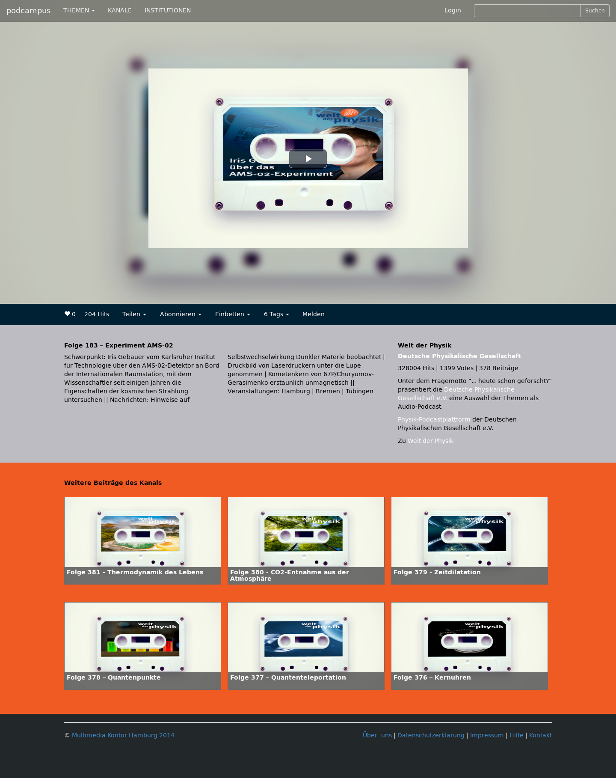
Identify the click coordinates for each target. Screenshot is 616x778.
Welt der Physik (430, 441)
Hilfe (516, 735)
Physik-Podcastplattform (434, 419)
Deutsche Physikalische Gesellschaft (459, 356)
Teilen (134, 314)
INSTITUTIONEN (168, 10)
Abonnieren (180, 314)
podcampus (28, 10)
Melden (313, 314)
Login (452, 10)
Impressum (487, 735)
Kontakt (540, 735)
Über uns (377, 735)
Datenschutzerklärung (431, 735)
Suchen (595, 11)
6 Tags (276, 314)
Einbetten (232, 314)
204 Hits (96, 314)
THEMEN (79, 10)
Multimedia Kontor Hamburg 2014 (123, 735)
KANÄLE (120, 10)
